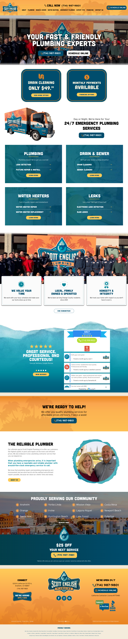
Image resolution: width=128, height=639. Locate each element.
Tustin (77, 635)
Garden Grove (90, 631)
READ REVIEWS (41, 374)
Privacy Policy (25, 621)
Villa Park (86, 635)
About (24, 10)
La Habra (28, 633)
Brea (40, 631)
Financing (90, 10)
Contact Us (99, 10)
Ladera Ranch (37, 633)
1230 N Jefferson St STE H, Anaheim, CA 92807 (22, 585)
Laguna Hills (49, 633)
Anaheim (31, 631)
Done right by (64, 621)
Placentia (37, 635)
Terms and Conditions (16, 621)
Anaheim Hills (35, 631)
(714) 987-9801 (22, 589)
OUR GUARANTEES (64, 311)
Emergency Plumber (67, 10)
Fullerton (85, 631)
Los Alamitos (71, 633)
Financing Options (87, 94)
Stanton (74, 635)
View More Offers (41, 95)
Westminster (91, 635)
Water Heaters (53, 10)
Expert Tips (80, 10)
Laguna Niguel (54, 633)
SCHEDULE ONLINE (117, 8)
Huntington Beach (96, 631)
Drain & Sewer (41, 10)
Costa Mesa (55, 631)
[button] (36, 370)
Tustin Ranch (81, 635)
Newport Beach (88, 633)
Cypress (64, 631)
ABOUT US (14, 480)
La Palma (32, 633)
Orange (99, 633)
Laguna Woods (61, 633)
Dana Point (69, 631)
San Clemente (51, 635)
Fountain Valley (80, 631)
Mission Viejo (82, 633)
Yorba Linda (96, 635)
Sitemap (31, 621)
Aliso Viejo (27, 631)
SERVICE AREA (64, 522)
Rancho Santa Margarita (44, 635)
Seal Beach (70, 635)
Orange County (32, 635)
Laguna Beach (43, 633)
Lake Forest (66, 633)
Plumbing (31, 10)
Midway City (77, 633)
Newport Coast (94, 633)
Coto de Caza (60, 631)
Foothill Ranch (74, 631)
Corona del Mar (49, 631)
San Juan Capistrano (58, 635)
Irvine (102, 631)
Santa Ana (65, 635)
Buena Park (44, 631)
